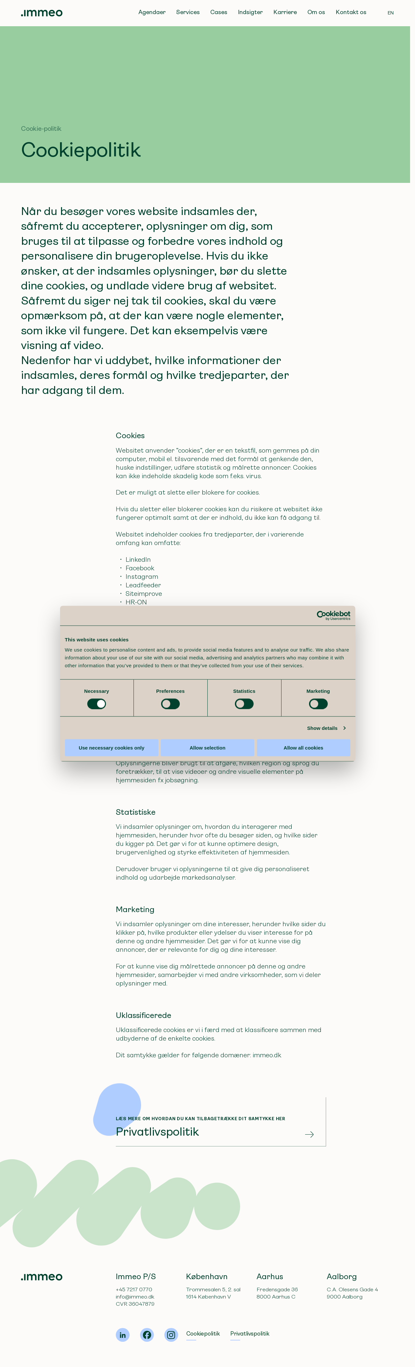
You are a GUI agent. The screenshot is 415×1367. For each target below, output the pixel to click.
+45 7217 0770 (134, 1289)
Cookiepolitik (203, 1334)
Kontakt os (351, 12)
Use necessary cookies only (109, 788)
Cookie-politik (41, 128)
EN (391, 12)
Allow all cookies (306, 788)
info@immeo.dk (135, 1297)
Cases (218, 12)
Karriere (285, 12)
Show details (326, 768)
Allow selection (207, 788)
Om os (316, 12)
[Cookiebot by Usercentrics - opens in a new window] (325, 656)
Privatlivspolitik (249, 1334)
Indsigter (250, 12)
